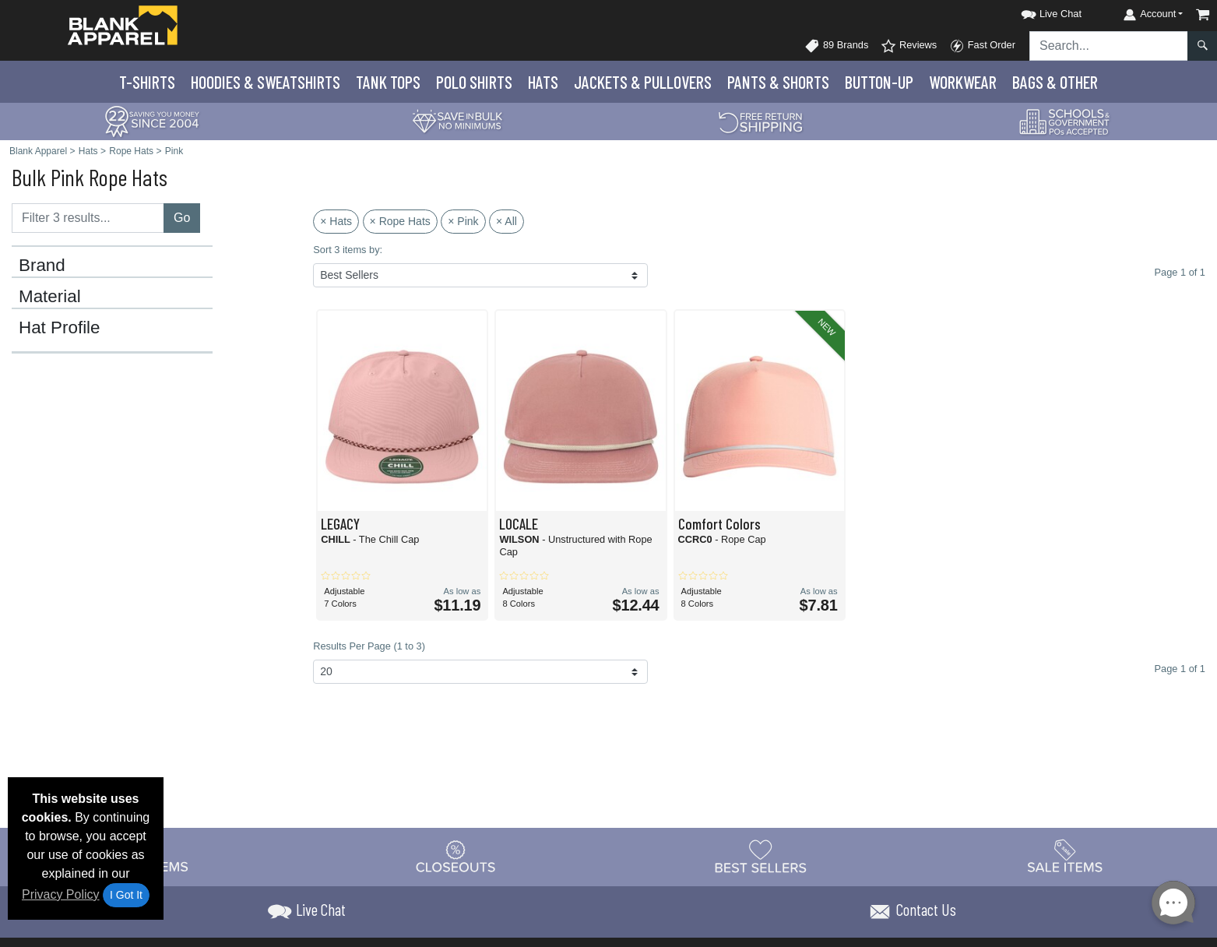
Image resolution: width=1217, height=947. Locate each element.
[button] (1037, 11)
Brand (42, 265)
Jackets (643, 82)
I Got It (126, 895)
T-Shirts (147, 82)
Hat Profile (59, 327)
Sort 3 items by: (347, 249)
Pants (778, 82)
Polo (474, 82)
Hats (543, 82)
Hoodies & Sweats (265, 82)
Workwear (963, 82)
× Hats (336, 221)
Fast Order (982, 46)
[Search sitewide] (1108, 46)
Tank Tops (388, 82)
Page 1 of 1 (1180, 668)
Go (182, 217)
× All (506, 221)
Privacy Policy (61, 894)
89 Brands (836, 46)
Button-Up (879, 82)
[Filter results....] (88, 218)
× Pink (463, 221)
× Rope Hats (400, 221)
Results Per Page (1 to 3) (369, 646)
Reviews (909, 46)
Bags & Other (1055, 82)
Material (50, 296)
